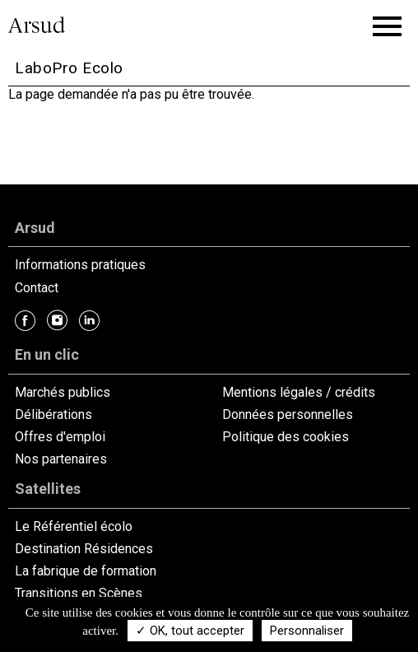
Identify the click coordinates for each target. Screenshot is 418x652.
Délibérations (53, 414)
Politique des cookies (285, 437)
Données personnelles (287, 414)
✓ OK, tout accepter (190, 630)
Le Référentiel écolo (73, 526)
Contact (36, 288)
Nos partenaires (61, 459)
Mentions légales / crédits (298, 392)
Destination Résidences (84, 549)
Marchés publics (62, 392)
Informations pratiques (80, 264)
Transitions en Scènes (78, 593)
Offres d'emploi (60, 437)
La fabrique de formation (85, 571)
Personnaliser (307, 630)
